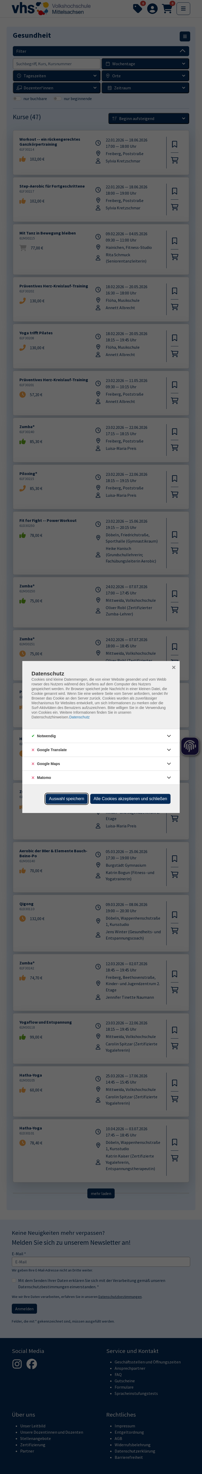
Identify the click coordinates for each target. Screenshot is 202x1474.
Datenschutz (79, 717)
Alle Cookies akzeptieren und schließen (130, 798)
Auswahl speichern (66, 798)
